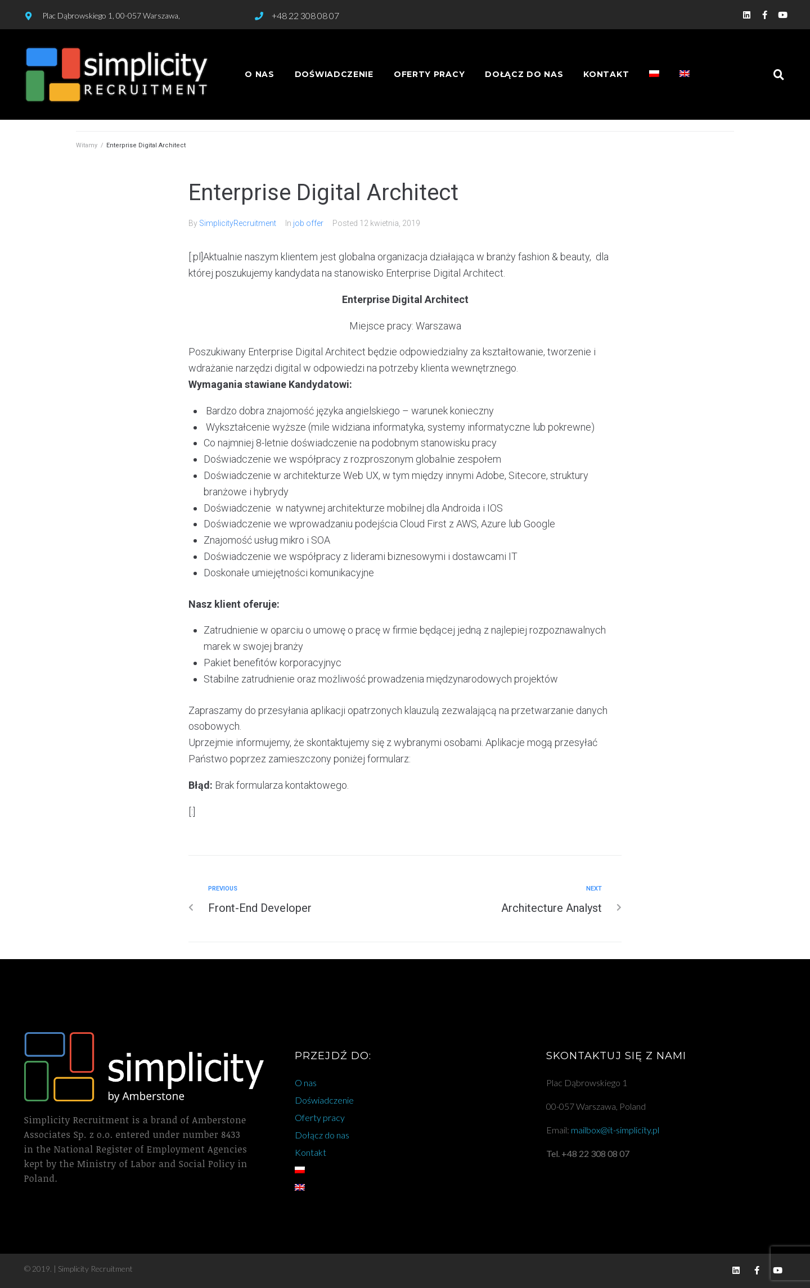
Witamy (86, 145)
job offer (308, 223)
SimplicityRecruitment (237, 223)
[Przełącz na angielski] (685, 74)
